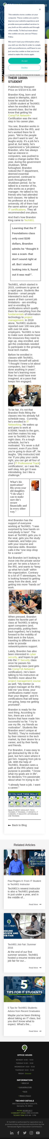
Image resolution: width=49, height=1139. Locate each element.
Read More (35, 904)
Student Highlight (21, 810)
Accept (25, 61)
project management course (24, 680)
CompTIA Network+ (19, 115)
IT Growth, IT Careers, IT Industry (23, 813)
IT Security (24, 660)
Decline (24, 68)
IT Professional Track (27, 463)
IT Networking (18, 423)
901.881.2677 (27, 1111)
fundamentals (16, 314)
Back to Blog (17, 825)
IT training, (21, 812)
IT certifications (17, 209)
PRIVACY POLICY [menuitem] (25, 1096)
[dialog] (24, 39)
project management (20, 319)
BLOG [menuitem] (25, 1092)
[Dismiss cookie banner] (40, 9)
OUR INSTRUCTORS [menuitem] (25, 1087)
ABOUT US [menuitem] (25, 1083)
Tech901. (29, 220)
